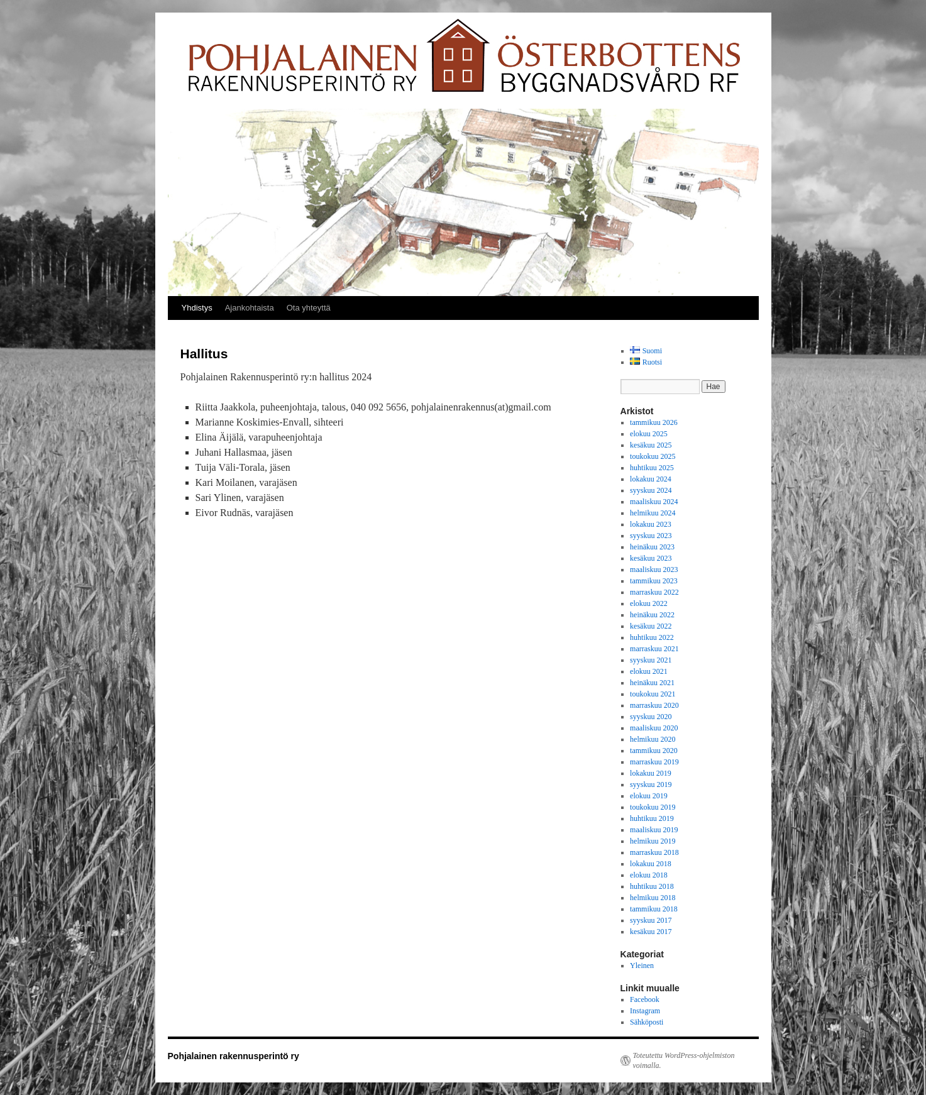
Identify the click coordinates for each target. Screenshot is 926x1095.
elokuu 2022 (649, 603)
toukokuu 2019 (652, 807)
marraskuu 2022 (654, 592)
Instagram (645, 1010)
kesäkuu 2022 (650, 626)
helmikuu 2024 (652, 513)
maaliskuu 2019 (654, 829)
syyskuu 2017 (650, 920)
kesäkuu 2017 (650, 931)
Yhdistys (197, 307)
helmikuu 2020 (652, 739)
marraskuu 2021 (654, 648)
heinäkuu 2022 (652, 614)
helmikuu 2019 (652, 841)
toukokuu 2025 (652, 456)
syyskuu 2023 (650, 535)
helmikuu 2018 (652, 897)
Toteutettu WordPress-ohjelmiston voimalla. (684, 1060)
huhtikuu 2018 (652, 886)
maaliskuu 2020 (654, 728)
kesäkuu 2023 (650, 558)
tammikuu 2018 (654, 909)
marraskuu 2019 (654, 761)
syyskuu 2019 (650, 784)
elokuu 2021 (649, 671)
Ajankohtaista (249, 307)
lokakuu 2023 (650, 524)
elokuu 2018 (649, 875)
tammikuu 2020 (654, 750)
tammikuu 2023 (654, 580)
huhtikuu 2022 (652, 637)
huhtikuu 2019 (652, 818)
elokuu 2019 (649, 795)
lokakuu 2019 (650, 773)
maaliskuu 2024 (654, 501)
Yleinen (642, 965)
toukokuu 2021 (652, 694)
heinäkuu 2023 (652, 546)
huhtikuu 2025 (652, 467)
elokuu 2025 (649, 433)
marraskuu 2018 (654, 852)
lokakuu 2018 (650, 863)
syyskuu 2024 (650, 490)
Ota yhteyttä (309, 307)
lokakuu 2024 (650, 479)
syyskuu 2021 (650, 660)
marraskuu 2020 (654, 705)
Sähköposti (646, 1022)
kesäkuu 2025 (650, 445)
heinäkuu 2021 (652, 682)
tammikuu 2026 (654, 422)
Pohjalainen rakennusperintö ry (233, 1056)
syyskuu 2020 (650, 716)
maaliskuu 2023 (654, 569)
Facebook (644, 999)
